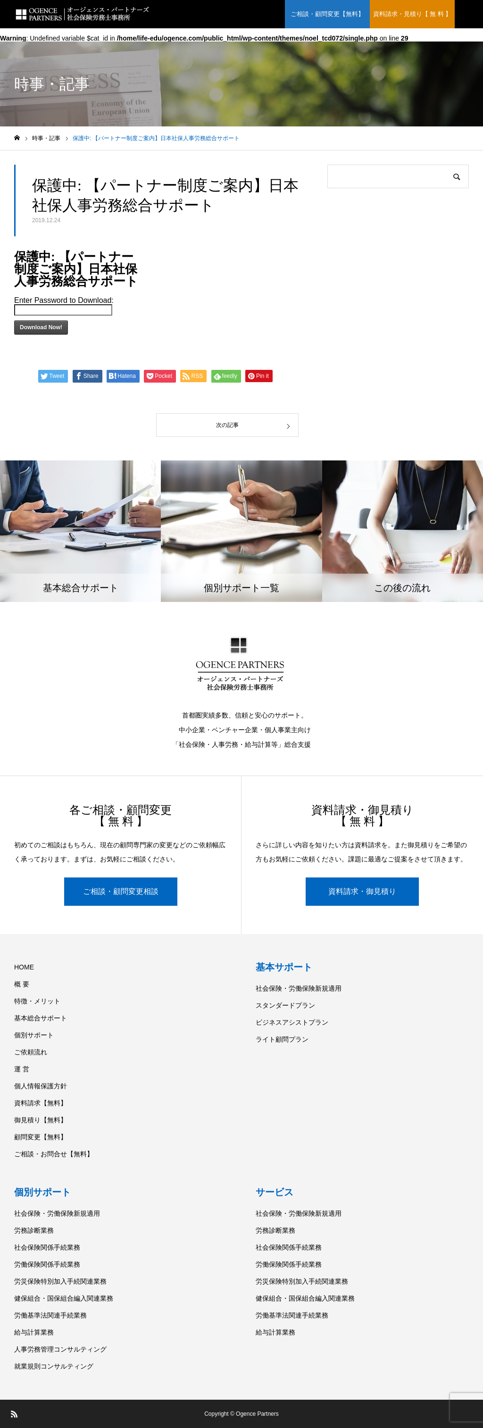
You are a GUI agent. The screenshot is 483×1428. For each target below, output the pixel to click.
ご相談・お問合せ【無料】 (53, 1154)
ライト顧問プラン (282, 1039)
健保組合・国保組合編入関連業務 (63, 1298)
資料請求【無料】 (40, 1103)
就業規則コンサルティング (53, 1366)
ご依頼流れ (30, 1052)
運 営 (21, 1069)
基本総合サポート (40, 1018)
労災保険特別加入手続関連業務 (60, 1281)
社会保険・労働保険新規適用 (298, 988)
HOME (24, 967)
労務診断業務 (34, 1230)
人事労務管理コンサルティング (60, 1349)
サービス (274, 1192)
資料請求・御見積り (362, 891)
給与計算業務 (34, 1332)
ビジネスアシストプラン (292, 1022)
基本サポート (284, 967)
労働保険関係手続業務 (47, 1264)
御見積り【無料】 (40, 1120)
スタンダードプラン (285, 1005)
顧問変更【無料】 (40, 1137)
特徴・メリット (37, 1001)
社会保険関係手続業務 (47, 1247)
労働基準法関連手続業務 (50, 1315)
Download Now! (41, 327)
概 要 (21, 984)
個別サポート (34, 1035)
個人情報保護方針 (40, 1086)
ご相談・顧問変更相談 (120, 891)
